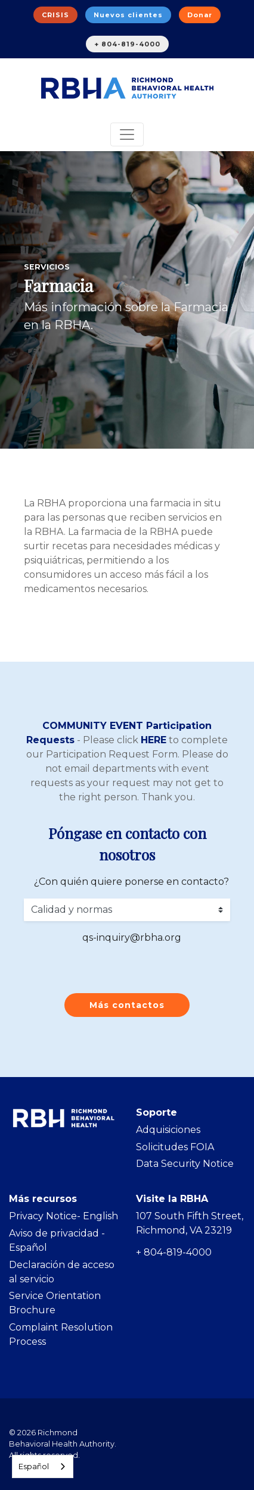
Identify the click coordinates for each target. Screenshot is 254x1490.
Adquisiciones (168, 1129)
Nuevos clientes (128, 15)
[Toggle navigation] (127, 134)
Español (33, 1466)
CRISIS (55, 15)
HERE (153, 740)
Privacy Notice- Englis (60, 1216)
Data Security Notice (185, 1163)
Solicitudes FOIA (175, 1147)
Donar (199, 15)
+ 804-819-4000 (127, 44)
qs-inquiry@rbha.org (131, 937)
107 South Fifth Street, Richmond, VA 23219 (189, 1223)
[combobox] (42, 1466)
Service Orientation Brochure (55, 1303)
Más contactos (127, 1005)
